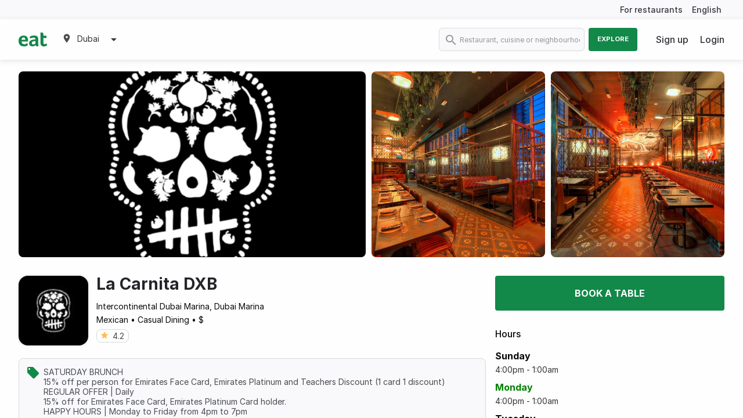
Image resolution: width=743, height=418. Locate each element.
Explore (613, 39)
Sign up (672, 39)
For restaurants (651, 10)
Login (712, 39)
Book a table (610, 293)
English (707, 10)
